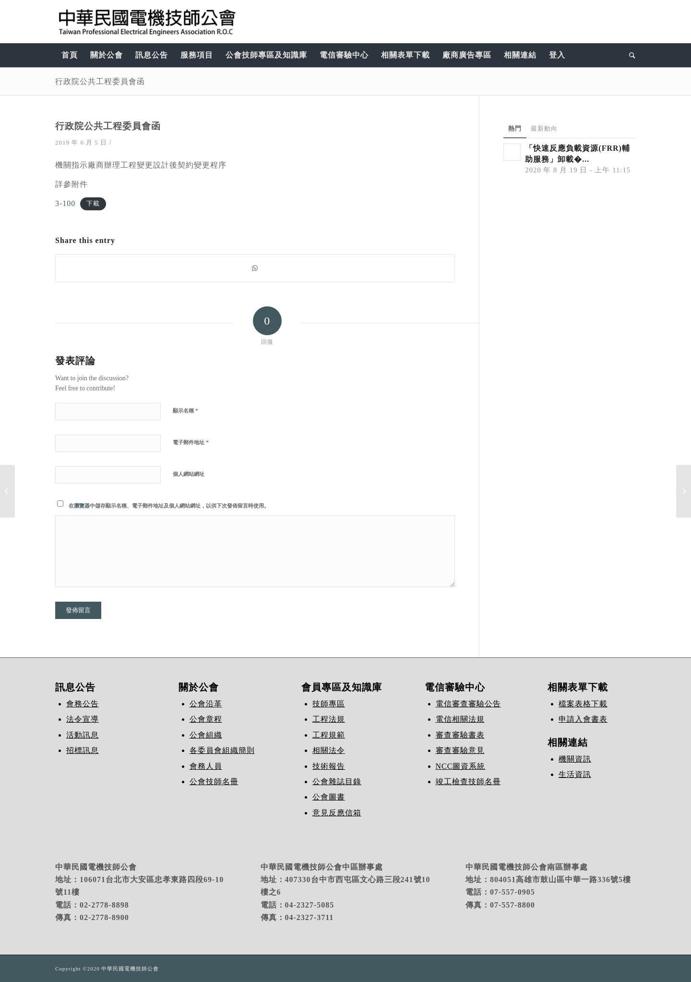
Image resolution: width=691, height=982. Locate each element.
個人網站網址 (188, 474)
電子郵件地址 (191, 442)
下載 (93, 204)
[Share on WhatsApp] (255, 268)
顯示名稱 (185, 410)
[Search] (629, 55)
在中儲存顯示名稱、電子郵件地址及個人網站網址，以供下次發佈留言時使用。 (169, 506)
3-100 (65, 203)
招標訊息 (82, 750)
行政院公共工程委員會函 (100, 81)
